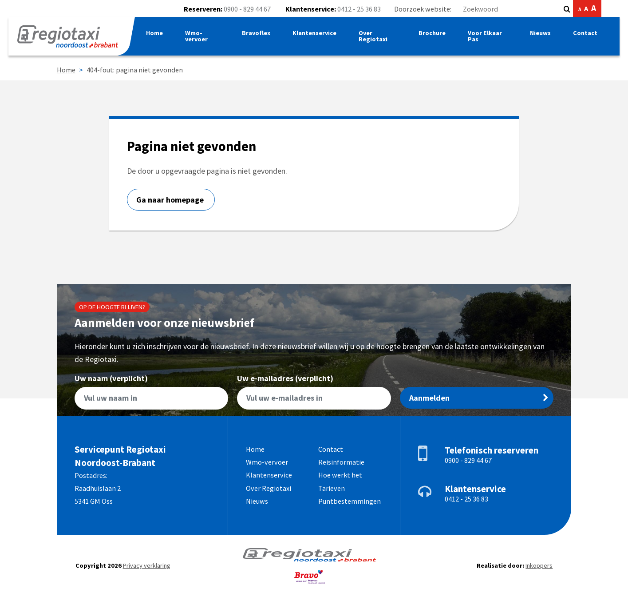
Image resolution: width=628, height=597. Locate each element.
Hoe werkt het (340, 474)
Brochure (433, 35)
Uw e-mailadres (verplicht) (314, 392)
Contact (585, 35)
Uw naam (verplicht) (151, 392)
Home (157, 35)
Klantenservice (317, 35)
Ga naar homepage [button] (170, 200)
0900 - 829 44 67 (247, 8)
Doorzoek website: (477, 9)
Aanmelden (479, 398)
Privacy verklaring (146, 565)
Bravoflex (258, 35)
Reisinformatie (341, 462)
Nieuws (539, 35)
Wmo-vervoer (199, 38)
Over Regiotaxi (375, 38)
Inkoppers (539, 565)
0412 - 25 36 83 (359, 8)
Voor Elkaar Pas (486, 38)
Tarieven (331, 488)
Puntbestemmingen (349, 501)
